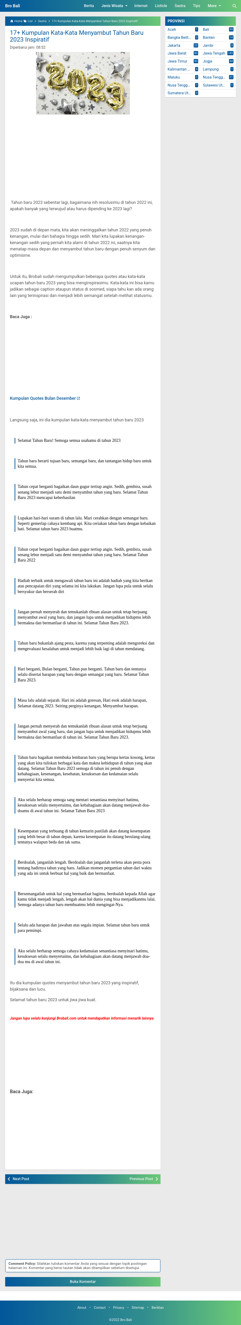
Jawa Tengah (214, 53)
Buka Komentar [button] (83, 1281)
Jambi (208, 45)
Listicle (161, 6)
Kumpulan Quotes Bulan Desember (43, 398)
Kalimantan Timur (182, 69)
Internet (141, 6)
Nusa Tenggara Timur (184, 85)
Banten (209, 37)
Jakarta (174, 45)
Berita (89, 6)
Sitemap (138, 1308)
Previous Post (141, 1179)
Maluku (174, 77)
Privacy (118, 1308)
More (215, 5)
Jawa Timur (177, 61)
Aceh (172, 29)
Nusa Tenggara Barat (219, 77)
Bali (206, 29)
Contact (100, 1308)
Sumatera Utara (181, 93)
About (81, 1308)
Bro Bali (12, 5)
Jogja (207, 61)
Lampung (211, 69)
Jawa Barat (177, 53)
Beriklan (158, 1308)
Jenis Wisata (115, 5)
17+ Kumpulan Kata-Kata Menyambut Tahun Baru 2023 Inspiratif (77, 36)
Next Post (21, 1179)
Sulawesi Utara (215, 85)
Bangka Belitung (181, 37)
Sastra (180, 6)
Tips (196, 6)
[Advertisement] (83, 151)
